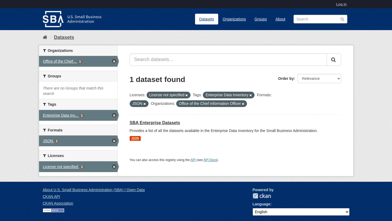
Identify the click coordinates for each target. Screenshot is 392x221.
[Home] (45, 37)
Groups (261, 19)
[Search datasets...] (228, 60)
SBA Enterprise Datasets (155, 122)
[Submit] (334, 60)
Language (261, 204)
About (280, 19)
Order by (286, 78)
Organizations (234, 19)
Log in (341, 4)
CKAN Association (58, 203)
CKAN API (51, 196)
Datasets (206, 19)
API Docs (210, 160)
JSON (135, 138)
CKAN (262, 196)
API (193, 160)
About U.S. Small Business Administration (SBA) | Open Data (94, 190)
